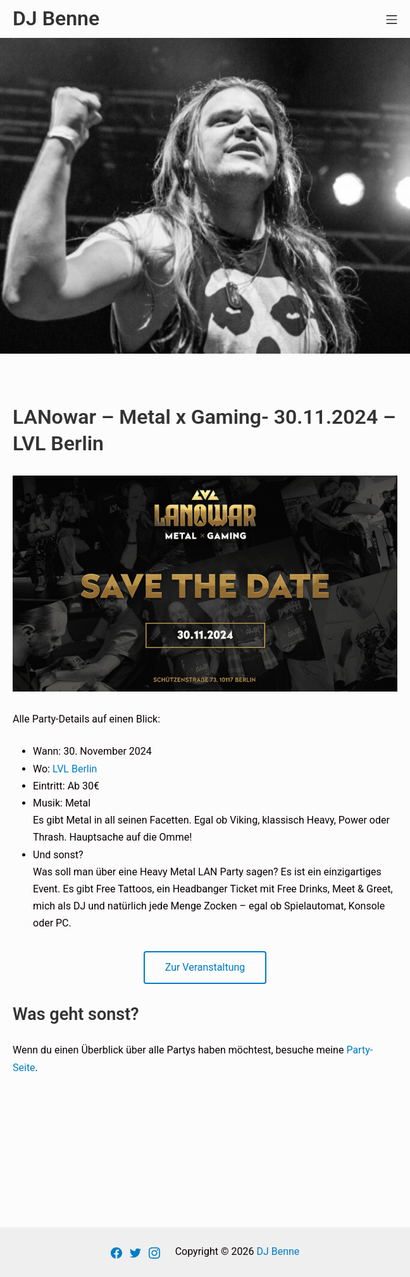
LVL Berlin (75, 769)
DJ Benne (277, 1251)
